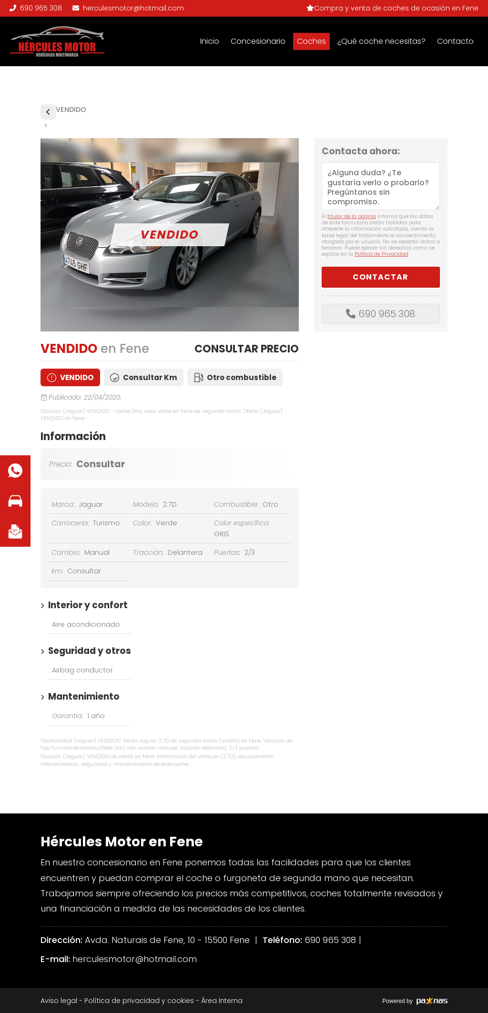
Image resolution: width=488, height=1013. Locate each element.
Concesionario (258, 41)
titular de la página (351, 216)
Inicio (209, 41)
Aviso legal (59, 1000)
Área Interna (222, 1000)
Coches (311, 41)
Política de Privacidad (381, 254)
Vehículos (48, 112)
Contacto (455, 41)
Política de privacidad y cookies (139, 1000)
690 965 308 (386, 314)
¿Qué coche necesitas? (381, 41)
